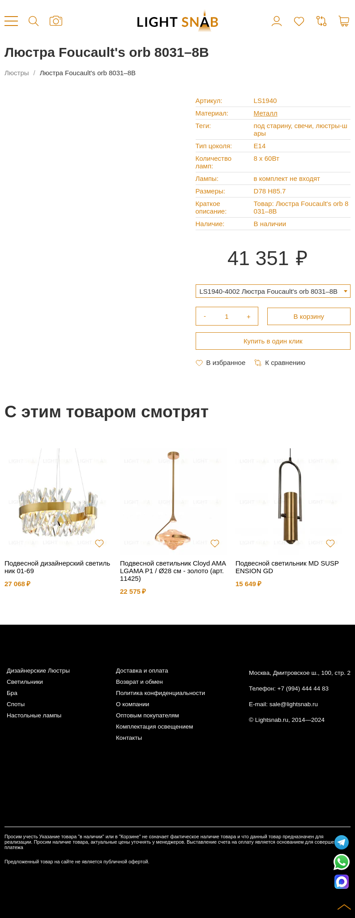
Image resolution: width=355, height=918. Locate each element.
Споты (16, 704)
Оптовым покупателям (147, 715)
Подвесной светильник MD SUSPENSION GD (287, 567)
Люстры (16, 73)
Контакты (129, 737)
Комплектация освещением (154, 726)
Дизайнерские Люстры (38, 670)
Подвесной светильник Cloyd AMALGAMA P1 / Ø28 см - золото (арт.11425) (173, 570)
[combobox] (273, 291)
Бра (12, 693)
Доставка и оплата (142, 670)
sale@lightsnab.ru (293, 704)
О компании (132, 704)
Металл (266, 113)
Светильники (25, 681)
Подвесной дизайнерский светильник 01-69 (57, 567)
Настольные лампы (34, 715)
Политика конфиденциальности (160, 693)
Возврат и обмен (139, 681)
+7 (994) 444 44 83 (303, 688)
